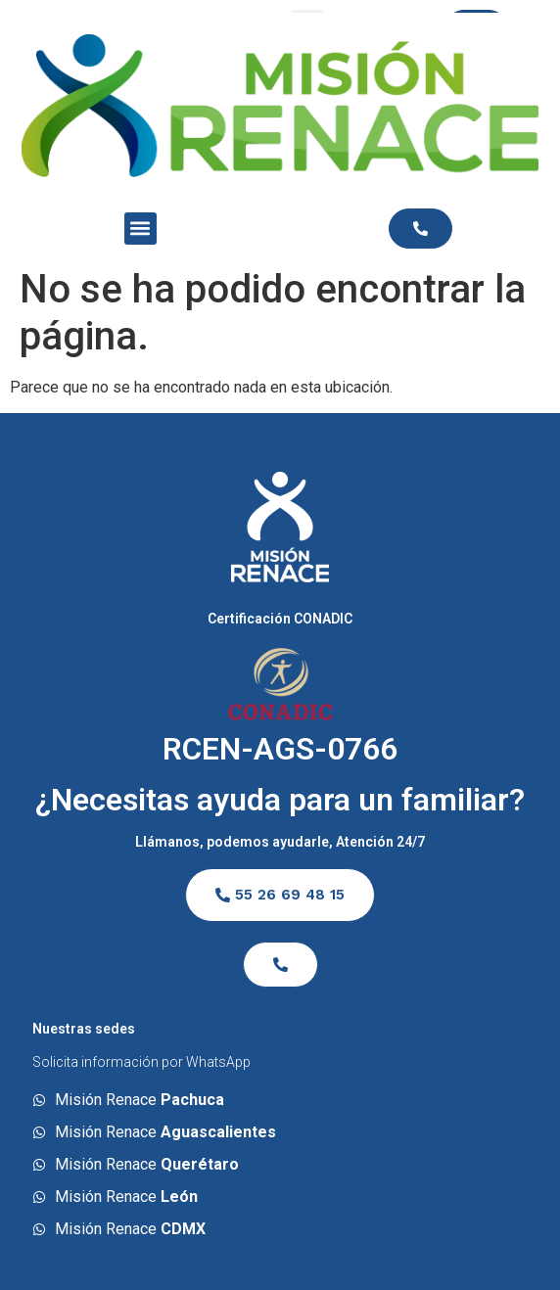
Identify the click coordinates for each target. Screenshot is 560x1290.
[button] (140, 228)
